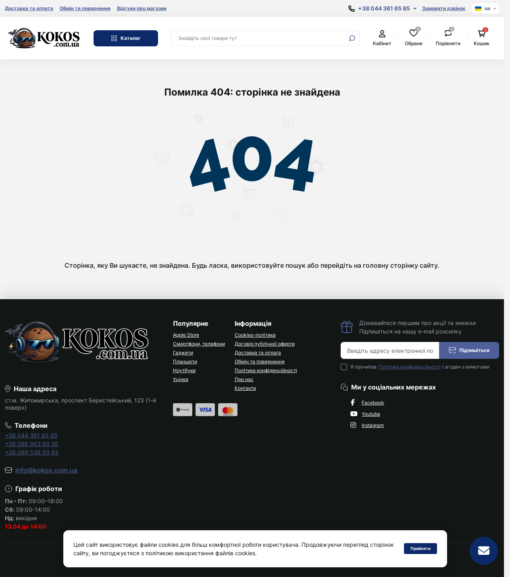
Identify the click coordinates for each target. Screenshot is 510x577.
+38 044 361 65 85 (31, 435)
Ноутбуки (184, 370)
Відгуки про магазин (142, 8)
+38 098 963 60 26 (31, 443)
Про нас (244, 379)
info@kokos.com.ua (46, 470)
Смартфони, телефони (199, 344)
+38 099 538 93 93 (31, 452)
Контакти (245, 388)
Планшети (185, 361)
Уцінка (180, 379)
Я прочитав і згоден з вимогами (419, 367)
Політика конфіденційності (266, 370)
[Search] (352, 38)
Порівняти (448, 37)
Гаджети (183, 353)
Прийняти (420, 548)
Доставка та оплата (29, 8)
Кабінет (382, 38)
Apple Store (186, 335)
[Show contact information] (382, 8)
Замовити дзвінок (443, 8)
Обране (414, 37)
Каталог (126, 38)
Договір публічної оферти (265, 344)
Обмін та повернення (85, 8)
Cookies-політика (255, 335)
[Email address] (390, 350)
